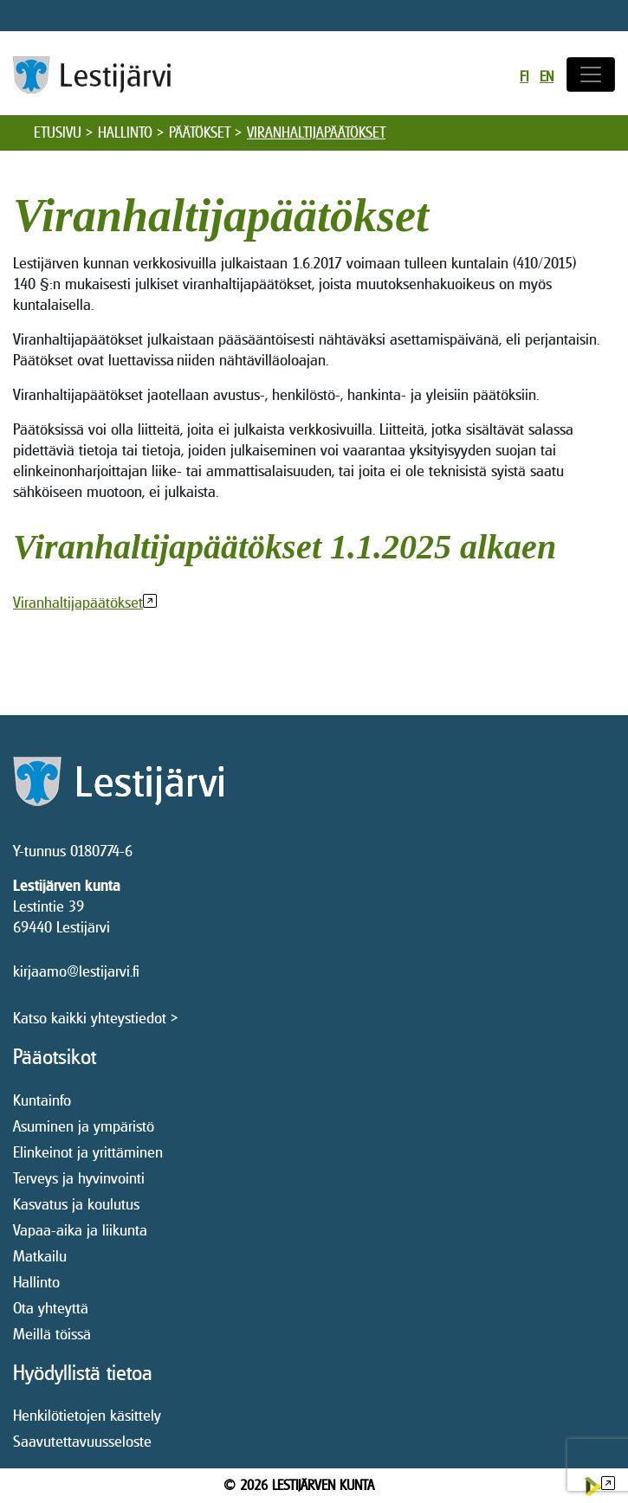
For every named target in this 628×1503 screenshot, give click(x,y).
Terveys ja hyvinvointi (79, 1178)
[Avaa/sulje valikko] (590, 74)
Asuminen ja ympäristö (83, 1126)
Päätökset (199, 132)
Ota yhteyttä (50, 1308)
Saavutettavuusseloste (82, 1441)
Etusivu (57, 132)
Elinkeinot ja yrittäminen (88, 1152)
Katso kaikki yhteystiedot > (95, 1018)
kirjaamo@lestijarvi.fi (76, 971)
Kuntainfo (42, 1100)
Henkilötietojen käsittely (87, 1415)
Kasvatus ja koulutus (76, 1204)
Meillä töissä (52, 1334)
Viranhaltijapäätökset (78, 602)
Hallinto (125, 132)
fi (524, 76)
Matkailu (40, 1256)
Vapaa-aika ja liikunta (80, 1230)
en (547, 76)
